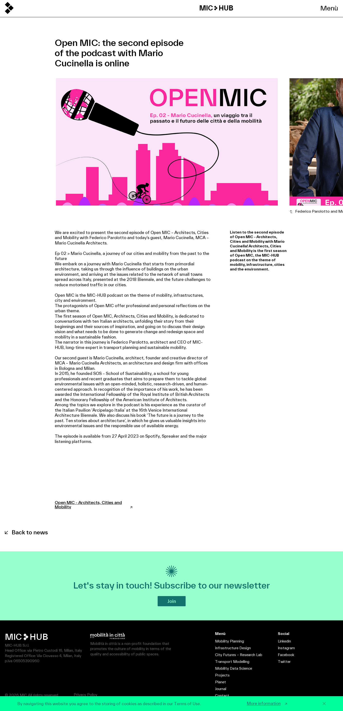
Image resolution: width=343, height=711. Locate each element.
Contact (222, 696)
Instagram (286, 648)
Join (171, 601)
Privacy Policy (85, 695)
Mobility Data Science (233, 668)
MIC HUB (216, 8)
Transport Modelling (232, 661)
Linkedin (284, 641)
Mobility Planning (229, 641)
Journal (220, 689)
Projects (222, 675)
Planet (220, 682)
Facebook (286, 655)
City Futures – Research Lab (238, 655)
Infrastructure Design (233, 648)
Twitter (284, 661)
